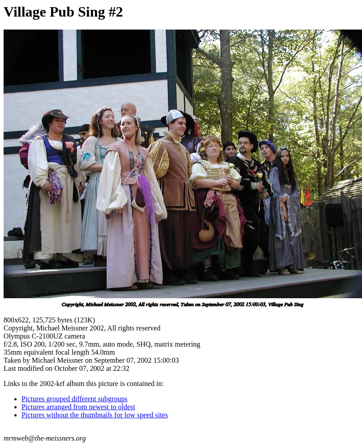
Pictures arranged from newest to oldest (78, 407)
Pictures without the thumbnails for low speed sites (95, 415)
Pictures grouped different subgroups (75, 399)
